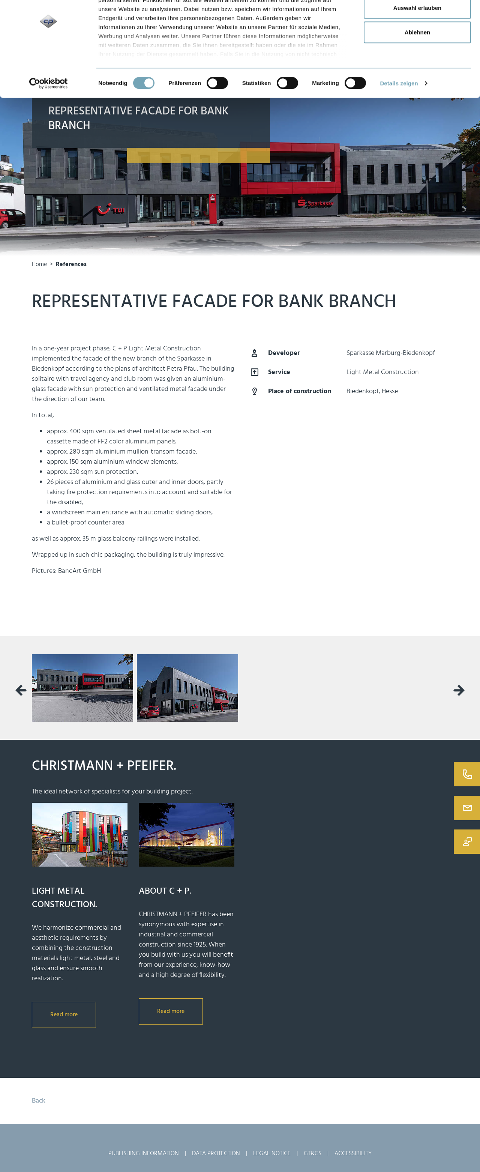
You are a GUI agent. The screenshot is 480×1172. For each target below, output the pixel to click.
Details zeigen (399, 119)
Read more (64, 1015)
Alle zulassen (417, 20)
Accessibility (353, 1153)
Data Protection (216, 1153)
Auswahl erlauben (417, 44)
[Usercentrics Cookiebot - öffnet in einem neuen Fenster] (48, 120)
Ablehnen (417, 69)
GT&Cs (312, 1153)
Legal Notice (272, 1153)
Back (38, 1100)
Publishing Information (143, 1153)
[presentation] (21, 690)
